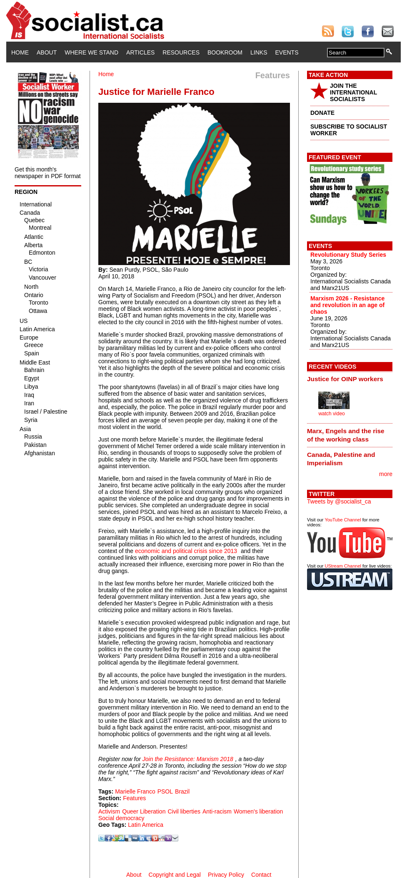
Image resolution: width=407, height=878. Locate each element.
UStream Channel (343, 565)
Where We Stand (91, 52)
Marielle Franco (135, 791)
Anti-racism (217, 811)
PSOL (165, 791)
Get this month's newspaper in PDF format (48, 172)
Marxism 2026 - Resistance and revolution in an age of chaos (347, 305)
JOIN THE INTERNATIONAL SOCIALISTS (353, 92)
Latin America (145, 824)
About (47, 52)
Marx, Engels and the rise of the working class (346, 435)
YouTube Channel (343, 519)
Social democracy (121, 818)
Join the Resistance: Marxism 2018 (187, 759)
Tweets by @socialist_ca (339, 501)
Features (134, 798)
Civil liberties (183, 811)
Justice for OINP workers (345, 378)
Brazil (182, 791)
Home (20, 52)
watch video (331, 414)
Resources (181, 52)
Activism (109, 811)
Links (258, 52)
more (385, 474)
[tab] (349, 379)
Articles (140, 52)
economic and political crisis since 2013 (186, 551)
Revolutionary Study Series (348, 254)
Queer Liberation (143, 811)
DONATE (322, 112)
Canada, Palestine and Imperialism (341, 458)
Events (286, 52)
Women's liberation (258, 811)
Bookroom (224, 52)
